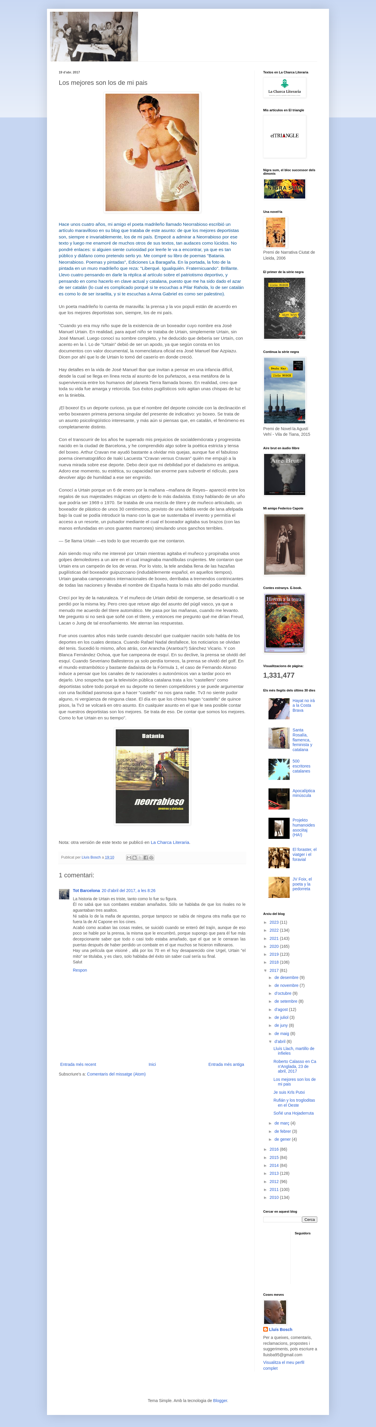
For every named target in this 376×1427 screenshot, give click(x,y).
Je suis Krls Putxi (289, 1092)
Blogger (220, 1400)
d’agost (281, 1009)
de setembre (286, 1001)
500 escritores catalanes (301, 766)
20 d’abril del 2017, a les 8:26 (128, 890)
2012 (275, 1181)
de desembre (287, 977)
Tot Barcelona (86, 890)
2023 (275, 922)
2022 (275, 930)
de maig (282, 1033)
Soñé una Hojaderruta (293, 1113)
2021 (275, 938)
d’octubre (283, 993)
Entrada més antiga (226, 1064)
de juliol (281, 1017)
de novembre (287, 985)
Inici (152, 1064)
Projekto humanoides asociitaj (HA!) (304, 827)
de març (282, 1123)
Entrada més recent (78, 1064)
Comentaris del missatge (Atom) (116, 1074)
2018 (275, 962)
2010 (275, 1197)
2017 (275, 970)
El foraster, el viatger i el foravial (305, 854)
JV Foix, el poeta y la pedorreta (302, 884)
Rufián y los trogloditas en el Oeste (294, 1103)
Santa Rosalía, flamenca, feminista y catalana (302, 740)
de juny (281, 1025)
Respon (80, 970)
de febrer (283, 1131)
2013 (275, 1173)
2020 (275, 946)
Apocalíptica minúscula (304, 793)
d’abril (280, 1041)
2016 (275, 1149)
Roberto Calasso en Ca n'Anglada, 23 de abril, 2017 (294, 1066)
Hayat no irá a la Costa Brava (304, 705)
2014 (275, 1165)
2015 (275, 1157)
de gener (283, 1139)
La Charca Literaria (170, 842)
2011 (275, 1189)
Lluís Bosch (280, 1329)
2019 (275, 954)
